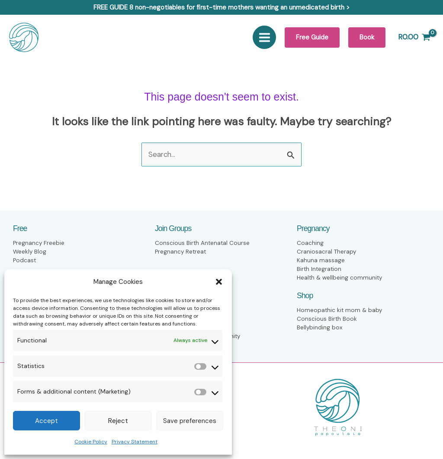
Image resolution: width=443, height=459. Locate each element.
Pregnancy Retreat (181, 252)
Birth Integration (320, 269)
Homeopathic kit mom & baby (340, 310)
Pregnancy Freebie (39, 243)
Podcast (24, 260)
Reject (118, 421)
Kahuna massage (321, 260)
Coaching (310, 243)
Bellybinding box (320, 328)
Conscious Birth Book (327, 319)
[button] (219, 281)
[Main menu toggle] (264, 37)
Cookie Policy (90, 441)
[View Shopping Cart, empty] (414, 37)
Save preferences (189, 421)
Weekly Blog (30, 252)
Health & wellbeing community (340, 278)
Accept (46, 421)
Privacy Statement (134, 441)
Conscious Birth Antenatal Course (203, 243)
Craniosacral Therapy (326, 252)
